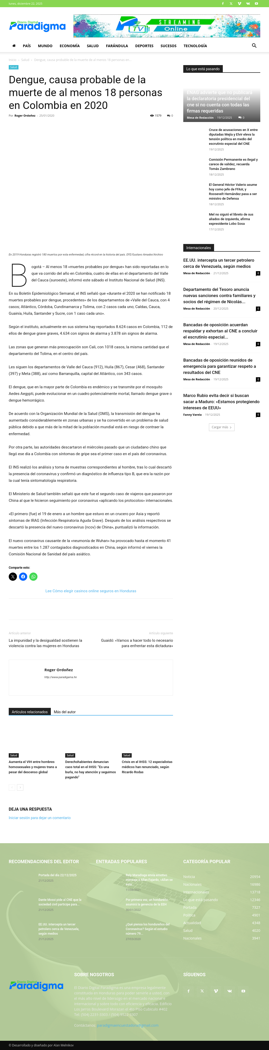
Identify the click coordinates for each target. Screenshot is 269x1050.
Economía (70, 45)
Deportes (144, 45)
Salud (93, 45)
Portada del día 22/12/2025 (57, 875)
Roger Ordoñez (25, 115)
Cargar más (222, 427)
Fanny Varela (192, 414)
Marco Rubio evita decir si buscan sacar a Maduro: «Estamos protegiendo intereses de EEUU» (221, 401)
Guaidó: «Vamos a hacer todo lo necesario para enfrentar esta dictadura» (137, 643)
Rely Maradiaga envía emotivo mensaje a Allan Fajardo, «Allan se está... (149, 879)
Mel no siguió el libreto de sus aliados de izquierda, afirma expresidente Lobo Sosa (231, 219)
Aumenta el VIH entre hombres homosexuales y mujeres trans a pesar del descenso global (33, 767)
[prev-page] (12, 787)
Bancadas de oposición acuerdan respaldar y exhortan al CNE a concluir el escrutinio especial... (220, 331)
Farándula (117, 45)
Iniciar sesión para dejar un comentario (40, 818)
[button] (254, 46)
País (27, 45)
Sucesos (169, 45)
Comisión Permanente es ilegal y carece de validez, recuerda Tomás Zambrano (233, 164)
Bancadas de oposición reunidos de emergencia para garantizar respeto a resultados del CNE (219, 366)
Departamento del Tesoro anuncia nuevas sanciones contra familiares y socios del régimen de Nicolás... (219, 295)
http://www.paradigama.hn (60, 677)
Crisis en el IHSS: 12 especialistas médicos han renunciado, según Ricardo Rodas (147, 767)
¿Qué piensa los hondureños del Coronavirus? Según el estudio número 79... (148, 929)
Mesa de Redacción (200, 117)
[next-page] (20, 787)
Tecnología (195, 45)
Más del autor (65, 712)
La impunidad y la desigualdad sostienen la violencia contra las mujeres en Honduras (45, 643)
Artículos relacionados (30, 712)
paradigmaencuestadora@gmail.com (128, 1025)
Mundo (45, 45)
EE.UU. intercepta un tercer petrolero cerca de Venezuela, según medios (59, 929)
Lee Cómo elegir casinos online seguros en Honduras (90, 591)
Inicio (12, 60)
